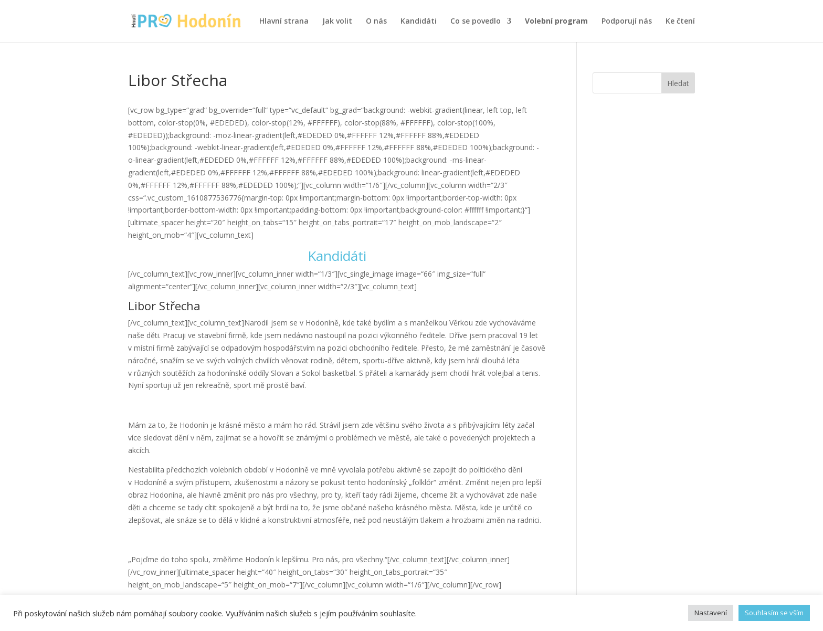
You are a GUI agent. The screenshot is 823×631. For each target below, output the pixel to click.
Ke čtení (680, 21)
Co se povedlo (475, 21)
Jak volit (337, 21)
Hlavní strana (284, 21)
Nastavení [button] (710, 612)
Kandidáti (418, 21)
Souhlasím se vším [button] (774, 612)
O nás (376, 21)
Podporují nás (627, 21)
